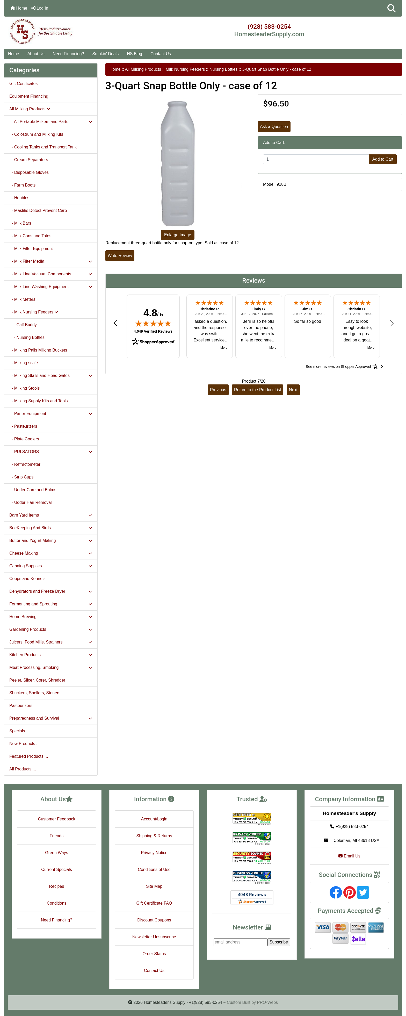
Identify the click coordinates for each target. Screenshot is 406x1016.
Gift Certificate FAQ (154, 903)
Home (18, 8)
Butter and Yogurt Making (50, 540)
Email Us (349, 856)
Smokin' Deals (105, 54)
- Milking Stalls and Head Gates (50, 375)
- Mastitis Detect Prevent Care (38, 210)
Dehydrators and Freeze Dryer (50, 591)
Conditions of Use (154, 869)
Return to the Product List (257, 390)
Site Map (154, 886)
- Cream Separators (28, 160)
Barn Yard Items (50, 515)
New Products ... (24, 743)
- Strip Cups (21, 477)
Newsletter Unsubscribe (154, 937)
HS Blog (134, 54)
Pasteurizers (20, 705)
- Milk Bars (20, 223)
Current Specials (56, 869)
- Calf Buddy (23, 325)
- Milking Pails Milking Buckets (38, 350)
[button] (391, 8)
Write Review (120, 255)
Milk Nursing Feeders (185, 69)
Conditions (57, 903)
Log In (39, 8)
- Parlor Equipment (50, 413)
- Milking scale (23, 363)
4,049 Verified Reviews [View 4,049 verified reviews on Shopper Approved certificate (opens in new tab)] (153, 331)
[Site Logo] (70, 32)
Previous (218, 390)
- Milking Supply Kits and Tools (38, 401)
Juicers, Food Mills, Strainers (50, 642)
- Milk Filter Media (50, 261)
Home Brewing (50, 616)
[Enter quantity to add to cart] (316, 159)
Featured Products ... (28, 756)
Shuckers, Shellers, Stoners (34, 693)
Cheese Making (50, 553)
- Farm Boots (22, 185)
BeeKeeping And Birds (50, 528)
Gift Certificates (23, 83)
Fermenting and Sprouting (50, 604)
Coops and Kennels (27, 578)
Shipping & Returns (154, 836)
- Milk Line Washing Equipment (50, 286)
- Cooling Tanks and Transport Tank (43, 147)
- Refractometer (24, 464)
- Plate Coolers (24, 439)
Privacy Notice (154, 852)
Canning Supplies (50, 566)
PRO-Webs (267, 1002)
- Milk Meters (22, 299)
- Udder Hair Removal (30, 502)
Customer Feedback (56, 819)
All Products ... (22, 769)
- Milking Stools (24, 388)
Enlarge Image (177, 235)
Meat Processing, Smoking (50, 667)
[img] (153, 323)
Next (293, 390)
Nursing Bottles (223, 69)
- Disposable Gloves (29, 172)
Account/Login (154, 819)
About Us (36, 54)
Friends (56, 836)
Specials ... (19, 731)
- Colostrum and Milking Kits (36, 134)
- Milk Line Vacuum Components (50, 274)
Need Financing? (68, 54)
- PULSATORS (50, 451)
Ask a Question (274, 126)
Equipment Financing (28, 96)
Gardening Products (50, 629)
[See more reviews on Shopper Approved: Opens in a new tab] (338, 366)
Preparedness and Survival (50, 718)
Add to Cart (382, 159)
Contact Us (160, 54)
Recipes (56, 886)
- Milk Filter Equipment (31, 248)
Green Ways (56, 852)
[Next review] (392, 323)
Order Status (154, 953)
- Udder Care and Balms (32, 490)
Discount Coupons (154, 920)
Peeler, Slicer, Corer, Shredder (37, 680)
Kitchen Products (50, 655)
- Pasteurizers (23, 426)
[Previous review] (115, 323)
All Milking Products (143, 69)
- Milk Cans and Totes (30, 236)
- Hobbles (19, 198)
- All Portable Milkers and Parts (50, 121)
